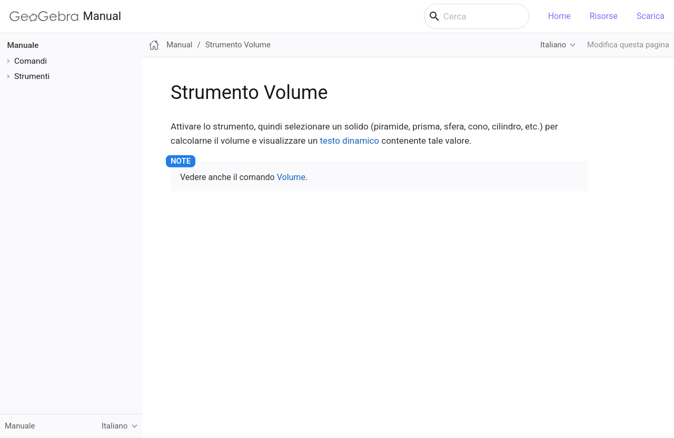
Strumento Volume (238, 44)
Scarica (651, 16)
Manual (65, 16)
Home (559, 16)
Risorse (604, 16)
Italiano (553, 44)
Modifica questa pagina (628, 44)
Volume (291, 177)
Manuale (23, 45)
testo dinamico (350, 140)
